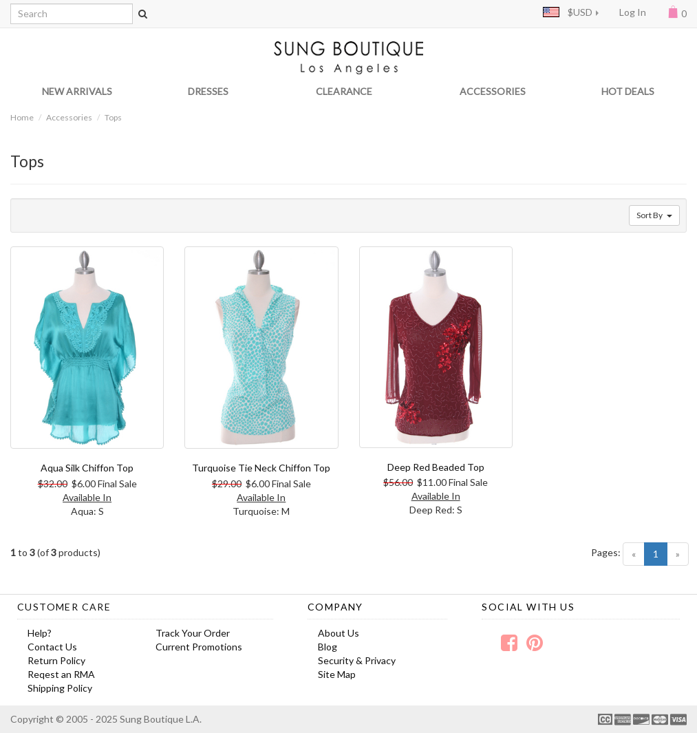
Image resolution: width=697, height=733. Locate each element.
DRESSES (208, 91)
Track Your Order (193, 633)
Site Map (337, 674)
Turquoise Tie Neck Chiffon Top (261, 468)
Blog (327, 646)
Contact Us (52, 646)
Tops (113, 117)
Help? (40, 633)
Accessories (69, 117)
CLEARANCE (344, 91)
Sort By (654, 215)
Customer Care (64, 607)
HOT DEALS (627, 91)
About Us (338, 633)
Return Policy (56, 660)
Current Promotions (199, 646)
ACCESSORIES (493, 91)
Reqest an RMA (61, 674)
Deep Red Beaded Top (435, 467)
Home (22, 117)
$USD (567, 12)
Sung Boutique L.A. (161, 719)
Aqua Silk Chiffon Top (87, 468)
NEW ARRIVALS (77, 91)
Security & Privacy (357, 660)
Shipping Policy (60, 688)
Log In (632, 12)
